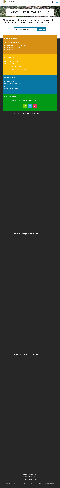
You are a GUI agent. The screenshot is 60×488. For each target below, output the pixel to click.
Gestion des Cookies (30, 479)
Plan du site (30, 481)
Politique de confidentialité (30, 478)
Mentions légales (30, 476)
